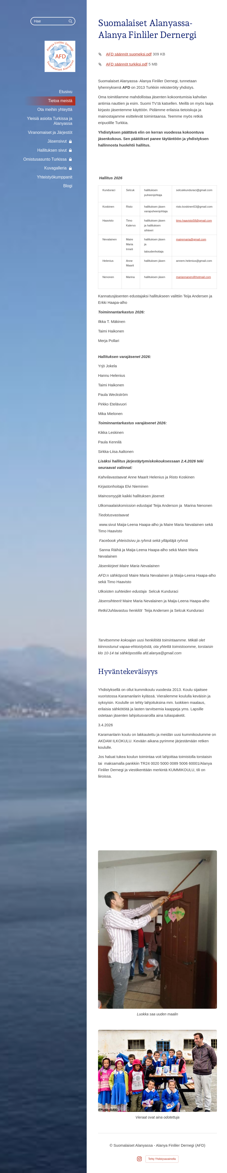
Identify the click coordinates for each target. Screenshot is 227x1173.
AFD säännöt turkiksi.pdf (126, 64)
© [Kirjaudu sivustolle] (111, 1145)
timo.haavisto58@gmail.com (194, 220)
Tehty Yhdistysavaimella (162, 1159)
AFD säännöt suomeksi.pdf (129, 54)
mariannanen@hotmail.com (193, 277)
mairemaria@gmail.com (191, 239)
